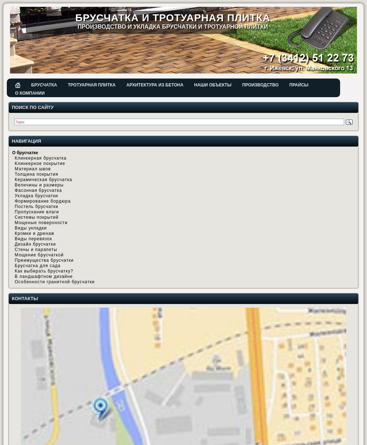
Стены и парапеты (36, 249)
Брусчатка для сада (38, 265)
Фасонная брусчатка (38, 190)
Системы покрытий (36, 217)
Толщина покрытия (36, 174)
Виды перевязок (33, 238)
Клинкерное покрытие (40, 163)
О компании (30, 93)
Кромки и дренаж (34, 233)
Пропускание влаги (37, 211)
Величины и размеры (39, 185)
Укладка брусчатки (36, 195)
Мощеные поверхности (41, 222)
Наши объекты (213, 84)
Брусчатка (44, 84)
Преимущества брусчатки (44, 260)
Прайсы (298, 84)
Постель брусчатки (36, 206)
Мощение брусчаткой (39, 254)
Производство (260, 84)
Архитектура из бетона (154, 84)
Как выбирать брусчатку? (44, 271)
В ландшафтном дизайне (44, 276)
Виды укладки (31, 228)
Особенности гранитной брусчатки (55, 281)
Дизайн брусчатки (35, 244)
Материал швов (33, 168)
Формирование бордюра (43, 201)
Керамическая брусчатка (43, 179)
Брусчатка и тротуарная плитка (172, 17)
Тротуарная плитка (91, 84)
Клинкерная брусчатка (41, 158)
